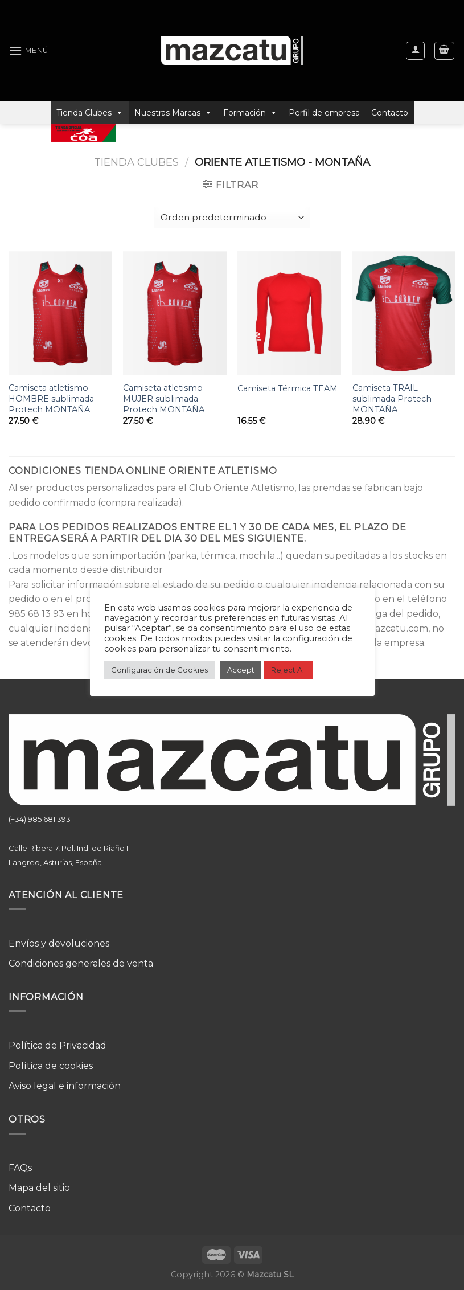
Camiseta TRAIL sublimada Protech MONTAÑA (392, 398)
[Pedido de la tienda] (232, 218)
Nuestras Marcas (173, 113)
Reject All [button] (288, 669)
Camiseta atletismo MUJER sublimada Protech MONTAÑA (163, 398)
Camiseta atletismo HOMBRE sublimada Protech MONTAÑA (51, 398)
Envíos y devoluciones (59, 943)
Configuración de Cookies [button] (159, 669)
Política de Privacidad (57, 1045)
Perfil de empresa (324, 113)
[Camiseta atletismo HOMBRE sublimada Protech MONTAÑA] (60, 313)
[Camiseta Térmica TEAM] (289, 313)
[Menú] (28, 50)
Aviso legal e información (65, 1085)
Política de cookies (51, 1065)
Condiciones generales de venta (81, 963)
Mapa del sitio (39, 1187)
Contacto (389, 113)
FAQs (20, 1167)
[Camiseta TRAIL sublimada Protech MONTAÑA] (404, 313)
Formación (250, 113)
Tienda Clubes (89, 113)
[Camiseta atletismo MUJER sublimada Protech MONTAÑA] (175, 313)
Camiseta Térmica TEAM (287, 388)
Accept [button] (240, 669)
